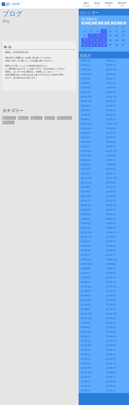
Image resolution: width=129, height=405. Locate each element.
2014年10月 (86, 372)
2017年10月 (86, 291)
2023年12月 (86, 124)
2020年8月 (86, 214)
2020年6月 (86, 219)
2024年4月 (86, 115)
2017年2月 (86, 309)
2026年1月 (111, 65)
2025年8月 (86, 78)
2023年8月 (86, 133)
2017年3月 (111, 305)
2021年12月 (86, 178)
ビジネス (51, 118)
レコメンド (9, 122)
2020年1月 (111, 228)
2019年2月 (86, 255)
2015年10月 (86, 345)
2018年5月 (111, 273)
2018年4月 (86, 277)
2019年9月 (111, 237)
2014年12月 (86, 368)
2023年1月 (111, 146)
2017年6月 (86, 300)
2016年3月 (111, 332)
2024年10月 (86, 101)
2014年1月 (111, 390)
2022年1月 (111, 173)
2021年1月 (111, 201)
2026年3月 (111, 60)
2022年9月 (111, 155)
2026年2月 (86, 65)
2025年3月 (111, 88)
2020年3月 (111, 223)
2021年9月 (111, 182)
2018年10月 (86, 264)
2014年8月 (86, 377)
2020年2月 (86, 228)
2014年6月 (86, 381)
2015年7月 (111, 350)
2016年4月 (86, 332)
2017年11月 (111, 286)
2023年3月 (111, 142)
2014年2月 (86, 390)
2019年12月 (86, 232)
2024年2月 (86, 119)
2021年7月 (111, 187)
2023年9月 (111, 128)
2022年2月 (86, 173)
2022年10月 (86, 155)
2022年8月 (86, 160)
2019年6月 (86, 246)
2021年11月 (111, 178)
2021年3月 (111, 196)
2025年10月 (86, 74)
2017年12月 (86, 286)
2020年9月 (111, 210)
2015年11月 (111, 341)
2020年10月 (86, 210)
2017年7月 (111, 295)
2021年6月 (86, 192)
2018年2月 (86, 282)
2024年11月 (111, 97)
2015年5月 (111, 354)
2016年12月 (86, 314)
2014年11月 (111, 368)
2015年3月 (111, 359)
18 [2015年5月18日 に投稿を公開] (84, 40)
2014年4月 (86, 386)
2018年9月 (111, 264)
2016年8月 (86, 323)
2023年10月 (86, 128)
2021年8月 (86, 187)
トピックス (37, 118)
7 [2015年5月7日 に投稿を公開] (103, 31)
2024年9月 (111, 101)
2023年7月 (111, 133)
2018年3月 (111, 277)
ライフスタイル (65, 118)
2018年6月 (86, 273)
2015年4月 (86, 359)
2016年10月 (86, 318)
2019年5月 (111, 246)
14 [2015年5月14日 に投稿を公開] (104, 35)
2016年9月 (111, 318)
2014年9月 (111, 372)
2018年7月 (111, 268)
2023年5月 (111, 137)
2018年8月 (86, 268)
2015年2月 (86, 363)
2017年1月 (111, 309)
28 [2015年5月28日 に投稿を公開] (104, 44)
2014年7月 (111, 377)
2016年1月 (111, 336)
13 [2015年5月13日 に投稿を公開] (97, 35)
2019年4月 (86, 250)
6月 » (89, 48)
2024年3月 (111, 115)
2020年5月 (111, 219)
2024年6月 (86, 110)
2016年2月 (86, 336)
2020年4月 (86, 223)
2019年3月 (111, 250)
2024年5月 (111, 110)
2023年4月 (86, 142)
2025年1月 (111, 92)
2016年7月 (111, 323)
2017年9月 (111, 291)
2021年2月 (86, 201)
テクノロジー (10, 118)
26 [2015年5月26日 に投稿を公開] (91, 44)
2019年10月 (86, 237)
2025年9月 (111, 74)
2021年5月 (111, 192)
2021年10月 (86, 182)
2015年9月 (111, 345)
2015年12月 (86, 341)
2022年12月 (86, 151)
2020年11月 (111, 205)
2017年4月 (86, 305)
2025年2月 (86, 92)
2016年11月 (111, 314)
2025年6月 (86, 83)
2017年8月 (86, 295)
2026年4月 (86, 60)
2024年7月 (111, 106)
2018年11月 (111, 259)
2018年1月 (111, 282)
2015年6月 (86, 354)
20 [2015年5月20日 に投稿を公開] (97, 40)
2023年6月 (86, 137)
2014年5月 (111, 381)
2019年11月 (111, 232)
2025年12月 (86, 69)
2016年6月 (86, 327)
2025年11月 (111, 69)
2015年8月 (86, 350)
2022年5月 (111, 164)
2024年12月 (86, 97)
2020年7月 (111, 214)
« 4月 (83, 48)
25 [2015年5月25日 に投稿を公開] (84, 44)
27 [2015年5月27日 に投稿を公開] (97, 44)
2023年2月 (86, 146)
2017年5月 (111, 300)
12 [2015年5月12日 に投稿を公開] (91, 35)
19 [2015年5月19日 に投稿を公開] (91, 40)
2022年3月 (111, 169)
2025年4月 (86, 88)
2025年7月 (111, 78)
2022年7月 (111, 160)
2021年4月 (86, 196)
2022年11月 (111, 151)
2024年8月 (86, 106)
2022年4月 (86, 169)
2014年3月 (111, 386)
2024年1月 (111, 119)
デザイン (24, 118)
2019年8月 (86, 241)
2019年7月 (111, 241)
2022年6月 (86, 164)
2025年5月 (111, 83)
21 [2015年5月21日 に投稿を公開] (104, 40)
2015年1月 (111, 363)
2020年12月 (86, 205)
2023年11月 (111, 124)
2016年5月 (111, 327)
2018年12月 (86, 259)
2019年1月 (111, 255)
